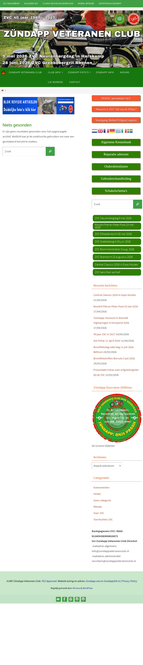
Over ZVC (98, 513)
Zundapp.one (92, 581)
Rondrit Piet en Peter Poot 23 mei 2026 (115, 306)
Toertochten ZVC (103, 519)
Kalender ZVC (31, 3)
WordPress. (87, 588)
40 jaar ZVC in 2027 (104, 334)
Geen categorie (102, 500)
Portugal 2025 (54, 8)
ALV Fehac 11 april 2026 (106, 340)
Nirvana (76, 588)
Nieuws (97, 506)
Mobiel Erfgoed (86, 3)
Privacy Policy (10, 8)
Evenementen (101, 487)
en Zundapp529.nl (110, 581)
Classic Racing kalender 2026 (58, 3)
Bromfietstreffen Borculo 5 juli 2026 (114, 358)
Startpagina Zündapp (110, 3)
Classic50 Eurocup (33, 8)
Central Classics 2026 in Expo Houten (114, 295)
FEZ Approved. (49, 581)
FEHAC (97, 494)
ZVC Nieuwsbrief (11, 3)
